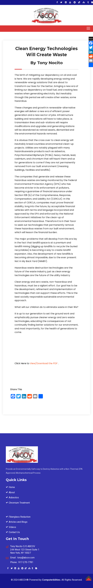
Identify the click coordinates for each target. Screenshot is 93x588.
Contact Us (14, 532)
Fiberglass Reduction (19, 516)
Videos (12, 527)
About (12, 492)
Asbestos (14, 497)
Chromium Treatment (19, 502)
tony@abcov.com (26, 557)
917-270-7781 (25, 562)
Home (12, 487)
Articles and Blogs (18, 522)
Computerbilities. (51, 579)
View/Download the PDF (44, 363)
